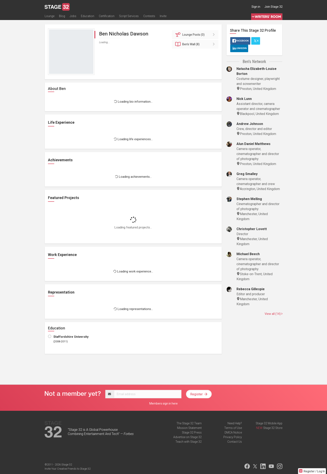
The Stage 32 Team (189, 423)
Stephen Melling (249, 199)
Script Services (129, 16)
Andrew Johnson (249, 124)
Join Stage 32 (273, 6)
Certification (106, 16)
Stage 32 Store (272, 428)
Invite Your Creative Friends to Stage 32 (68, 468)
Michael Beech (248, 254)
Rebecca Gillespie (250, 289)
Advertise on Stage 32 (187, 437)
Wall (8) (196, 44)
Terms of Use (233, 428)
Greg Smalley (247, 174)
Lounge (49, 16)
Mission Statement (189, 428)
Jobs (73, 16)
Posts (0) (196, 34)
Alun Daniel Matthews (253, 144)
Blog (62, 16)
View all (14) (273, 313)
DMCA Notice (233, 432)
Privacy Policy (232, 437)
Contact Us (234, 441)
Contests (149, 16)
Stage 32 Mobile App (269, 423)
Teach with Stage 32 (188, 441)
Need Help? (235, 423)
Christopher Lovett (251, 229)
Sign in (256, 6)
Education (87, 16)
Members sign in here (163, 403)
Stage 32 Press (192, 432)
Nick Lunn (244, 99)
